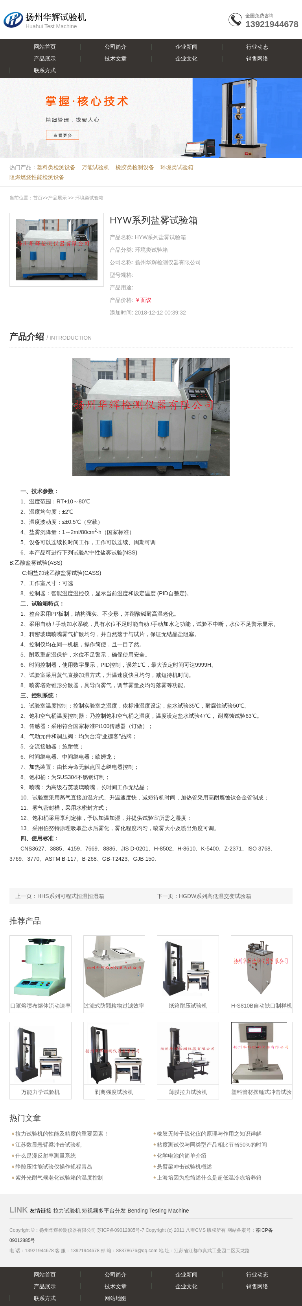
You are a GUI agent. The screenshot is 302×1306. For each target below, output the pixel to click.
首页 (37, 198)
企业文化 (186, 58)
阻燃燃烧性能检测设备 (36, 177)
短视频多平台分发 (104, 1210)
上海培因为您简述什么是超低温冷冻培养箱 (209, 1177)
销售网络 (257, 58)
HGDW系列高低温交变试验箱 (215, 896)
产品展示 (45, 58)
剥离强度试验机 (114, 1092)
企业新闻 (186, 47)
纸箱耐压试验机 (188, 1005)
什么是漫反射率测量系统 (45, 1155)
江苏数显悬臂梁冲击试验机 (48, 1144)
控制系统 (42, 695)
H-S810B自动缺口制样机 (261, 1005)
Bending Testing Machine (158, 1210)
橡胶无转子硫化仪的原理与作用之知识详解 (209, 1133)
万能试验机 (95, 167)
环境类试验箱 (176, 167)
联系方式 (45, 70)
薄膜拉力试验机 (188, 1092)
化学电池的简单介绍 (181, 1155)
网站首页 (45, 47)
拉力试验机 (67, 1210)
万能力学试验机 (40, 1092)
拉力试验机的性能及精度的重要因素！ (62, 1133)
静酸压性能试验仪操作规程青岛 (53, 1166)
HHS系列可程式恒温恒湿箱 (70, 896)
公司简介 (116, 47)
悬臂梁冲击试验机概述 (184, 1166)
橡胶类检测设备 (135, 167)
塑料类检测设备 (56, 167)
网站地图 (116, 1298)
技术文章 (116, 58)
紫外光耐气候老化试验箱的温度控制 (59, 1177)
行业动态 (257, 47)
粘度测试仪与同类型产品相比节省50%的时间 (212, 1144)
